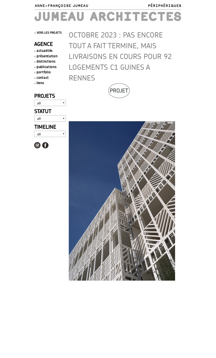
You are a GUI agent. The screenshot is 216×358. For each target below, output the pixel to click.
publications (46, 66)
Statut (42, 111)
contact (42, 77)
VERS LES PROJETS (49, 33)
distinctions (45, 61)
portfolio (43, 72)
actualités (44, 50)
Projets (44, 95)
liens (40, 82)
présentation (46, 56)
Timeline (45, 126)
